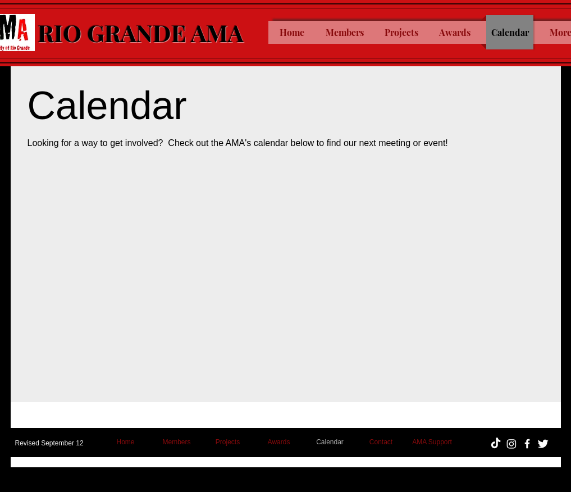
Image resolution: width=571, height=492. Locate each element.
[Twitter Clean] (543, 444)
